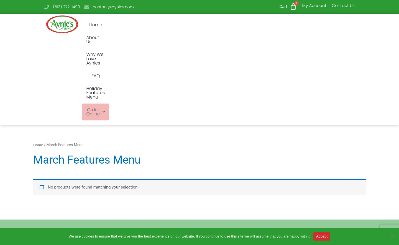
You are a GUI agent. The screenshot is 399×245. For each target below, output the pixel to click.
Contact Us (343, 5)
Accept (322, 236)
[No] (392, 236)
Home (116, 25)
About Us (141, 25)
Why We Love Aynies (184, 25)
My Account (314, 5)
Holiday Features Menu (261, 25)
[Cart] (293, 6)
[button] (313, 25)
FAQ (221, 25)
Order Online (313, 25)
